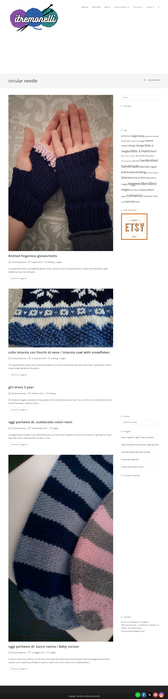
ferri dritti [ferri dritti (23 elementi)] (140, 155)
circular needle (154, 80)
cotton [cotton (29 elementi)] (124, 145)
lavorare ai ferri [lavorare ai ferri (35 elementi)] (137, 177)
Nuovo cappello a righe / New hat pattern (137, 437)
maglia (59, 262)
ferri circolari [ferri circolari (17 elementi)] (130, 156)
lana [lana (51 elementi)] (124, 177)
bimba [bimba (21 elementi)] (156, 136)
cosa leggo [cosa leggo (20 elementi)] (140, 141)
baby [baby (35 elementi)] (142, 136)
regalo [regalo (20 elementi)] (123, 196)
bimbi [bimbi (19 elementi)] (123, 141)
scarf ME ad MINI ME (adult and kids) (135, 452)
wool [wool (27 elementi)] (137, 201)
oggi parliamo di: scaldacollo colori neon (40, 422)
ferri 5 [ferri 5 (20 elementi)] (123, 156)
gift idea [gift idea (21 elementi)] (136, 161)
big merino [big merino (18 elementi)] (149, 136)
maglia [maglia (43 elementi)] (125, 189)
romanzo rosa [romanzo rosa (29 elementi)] (150, 196)
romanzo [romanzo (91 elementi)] (135, 195)
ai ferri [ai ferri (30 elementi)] (124, 136)
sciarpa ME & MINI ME (130, 459)
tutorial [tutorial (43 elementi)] (129, 201)
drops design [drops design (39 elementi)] (136, 145)
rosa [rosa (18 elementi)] (122, 202)
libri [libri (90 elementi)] (144, 183)
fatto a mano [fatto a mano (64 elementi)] (140, 151)
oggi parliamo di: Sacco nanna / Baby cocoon (43, 646)
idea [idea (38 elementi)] (142, 166)
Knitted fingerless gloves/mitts (32, 256)
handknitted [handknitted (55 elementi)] (149, 160)
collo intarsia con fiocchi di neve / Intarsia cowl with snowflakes (59, 352)
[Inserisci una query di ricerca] (140, 97)
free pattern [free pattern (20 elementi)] (149, 156)
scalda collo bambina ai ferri (132, 467)
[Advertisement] (84, 54)
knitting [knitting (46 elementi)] (141, 172)
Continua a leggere (20, 279)
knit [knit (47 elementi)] (123, 172)
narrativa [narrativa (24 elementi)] (134, 190)
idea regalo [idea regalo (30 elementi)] (151, 166)
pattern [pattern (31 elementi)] (150, 189)
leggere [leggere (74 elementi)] (134, 183)
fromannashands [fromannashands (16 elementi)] (126, 161)
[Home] (144, 80)
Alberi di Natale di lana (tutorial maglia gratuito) (140, 445)
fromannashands (18, 262)
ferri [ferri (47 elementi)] (154, 151)
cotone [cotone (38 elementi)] (149, 140)
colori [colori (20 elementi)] (133, 141)
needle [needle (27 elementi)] (142, 189)
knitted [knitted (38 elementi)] (131, 172)
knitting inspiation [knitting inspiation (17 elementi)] (152, 173)
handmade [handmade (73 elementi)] (130, 166)
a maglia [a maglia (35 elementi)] (133, 136)
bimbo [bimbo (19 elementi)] (128, 141)
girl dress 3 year (21, 387)
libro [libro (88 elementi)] (152, 183)
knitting (51, 262)
